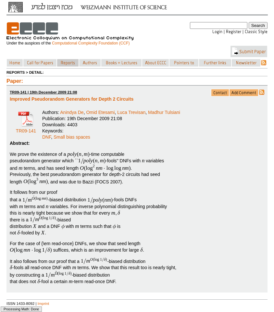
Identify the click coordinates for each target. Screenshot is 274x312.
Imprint (43, 303)
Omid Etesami (100, 112)
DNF (46, 137)
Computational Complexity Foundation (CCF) (91, 43)
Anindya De (71, 112)
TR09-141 (26, 128)
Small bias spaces (72, 137)
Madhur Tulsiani (164, 112)
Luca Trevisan (131, 112)
